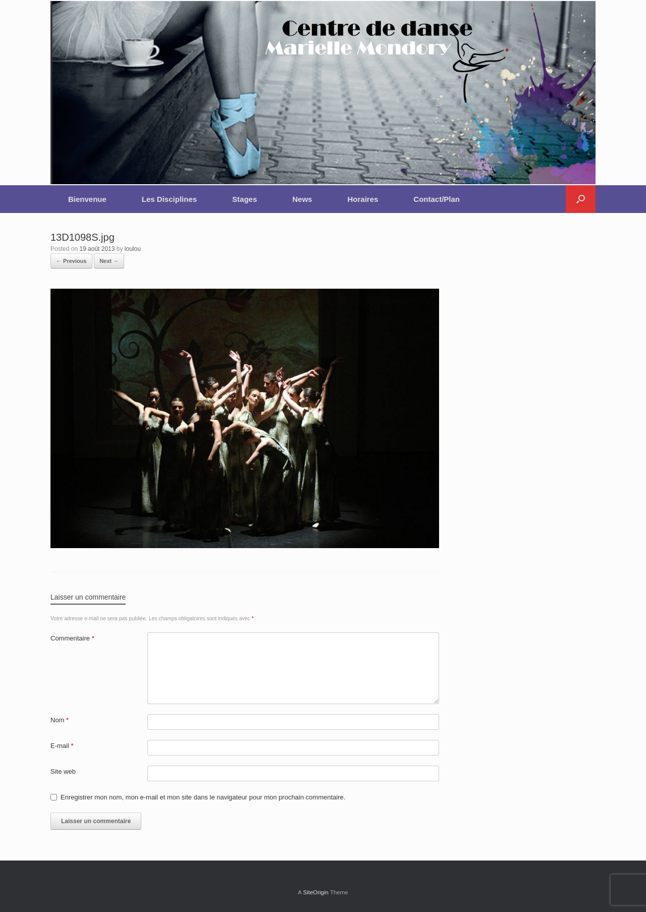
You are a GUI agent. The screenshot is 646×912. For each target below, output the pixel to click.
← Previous (71, 261)
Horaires (362, 199)
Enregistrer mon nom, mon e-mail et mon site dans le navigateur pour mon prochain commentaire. (203, 797)
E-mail (62, 745)
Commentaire (72, 638)
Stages (244, 199)
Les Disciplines (169, 199)
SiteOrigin (316, 892)
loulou (133, 248)
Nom (59, 720)
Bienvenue (87, 199)
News (302, 199)
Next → (109, 261)
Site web (63, 771)
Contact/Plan (436, 199)
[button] (581, 199)
